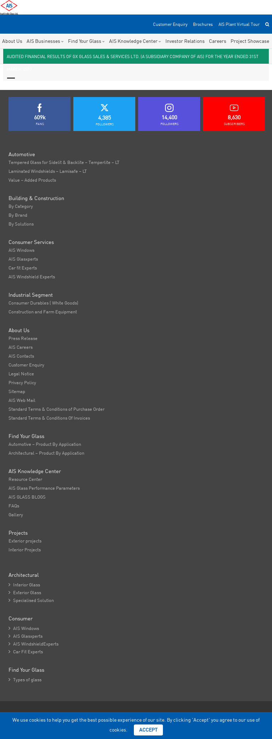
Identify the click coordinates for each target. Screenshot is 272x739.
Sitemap (16, 391)
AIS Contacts (21, 356)
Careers (217, 41)
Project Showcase (250, 41)
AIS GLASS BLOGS (27, 497)
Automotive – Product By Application (44, 444)
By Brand (17, 215)
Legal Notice (21, 373)
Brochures (203, 24)
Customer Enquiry (170, 24)
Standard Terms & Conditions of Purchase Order (56, 409)
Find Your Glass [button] (86, 41)
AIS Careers (20, 347)
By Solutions (21, 224)
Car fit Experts (22, 268)
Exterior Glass (24, 592)
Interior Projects (24, 549)
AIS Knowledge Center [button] (135, 41)
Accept (148, 730)
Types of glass (24, 679)
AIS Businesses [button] (45, 41)
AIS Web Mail (21, 400)
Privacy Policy (22, 382)
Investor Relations (185, 41)
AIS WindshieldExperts (33, 644)
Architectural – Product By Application (46, 453)
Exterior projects (24, 541)
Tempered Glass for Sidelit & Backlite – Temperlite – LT (63, 162)
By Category (20, 206)
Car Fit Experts (25, 651)
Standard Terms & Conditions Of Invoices (49, 418)
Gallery (15, 514)
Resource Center (25, 479)
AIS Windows (21, 250)
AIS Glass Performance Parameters (44, 488)
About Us (12, 41)
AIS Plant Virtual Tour (239, 24)
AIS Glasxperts (23, 259)
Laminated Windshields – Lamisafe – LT (47, 171)
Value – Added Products (32, 180)
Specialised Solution (31, 600)
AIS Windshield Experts (31, 276)
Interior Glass (24, 584)
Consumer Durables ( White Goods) (43, 303)
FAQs (13, 505)
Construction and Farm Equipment (42, 311)
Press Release (23, 338)
